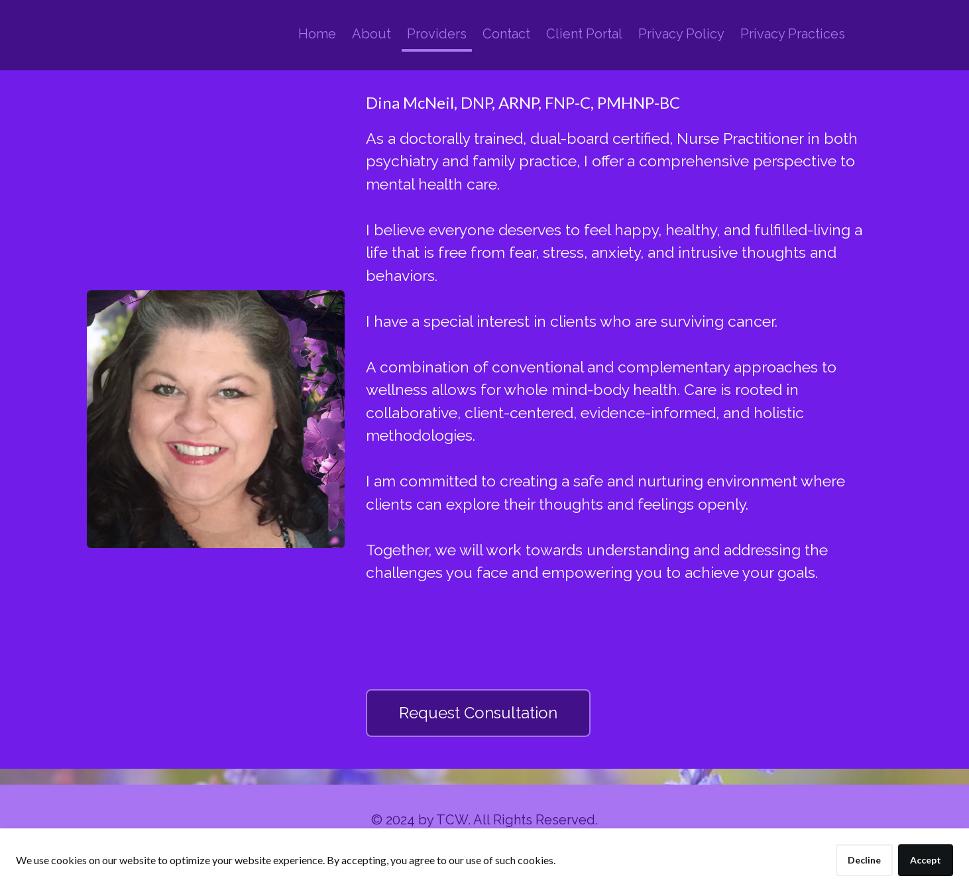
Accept (925, 859)
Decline (864, 859)
